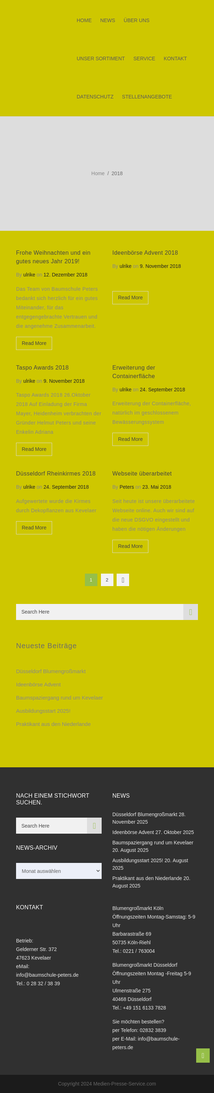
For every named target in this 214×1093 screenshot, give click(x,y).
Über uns (136, 20)
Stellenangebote (147, 97)
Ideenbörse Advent (38, 684)
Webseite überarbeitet (142, 474)
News (107, 20)
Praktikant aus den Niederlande (53, 724)
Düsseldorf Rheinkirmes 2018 (56, 474)
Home (84, 20)
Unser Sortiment (101, 58)
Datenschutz (95, 97)
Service (144, 58)
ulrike (29, 275)
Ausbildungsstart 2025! (43, 711)
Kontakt (175, 58)
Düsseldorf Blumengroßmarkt (51, 671)
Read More (34, 343)
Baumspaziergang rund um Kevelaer (59, 698)
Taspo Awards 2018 (42, 368)
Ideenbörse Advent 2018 (145, 253)
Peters (126, 487)
